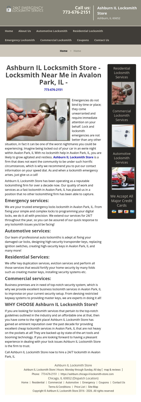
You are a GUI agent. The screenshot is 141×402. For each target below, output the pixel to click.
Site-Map (93, 386)
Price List (79, 386)
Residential (38, 382)
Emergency (88, 382)
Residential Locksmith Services (121, 72)
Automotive (72, 382)
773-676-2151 (77, 12)
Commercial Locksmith (56, 40)
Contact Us (101, 40)
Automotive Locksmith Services (122, 157)
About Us (24, 31)
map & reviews (112, 369)
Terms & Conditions (59, 386)
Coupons (83, 40)
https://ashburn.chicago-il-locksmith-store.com (87, 374)
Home (9, 31)
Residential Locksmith (88, 31)
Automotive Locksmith (51, 31)
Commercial (55, 382)
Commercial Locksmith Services (122, 115)
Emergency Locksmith (20, 40)
